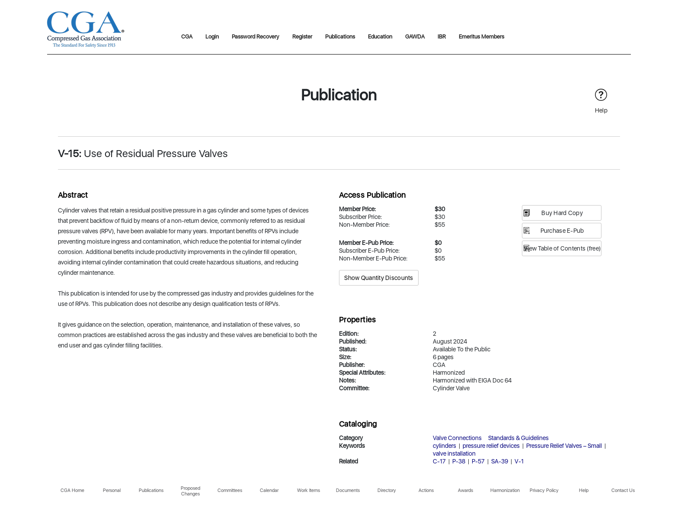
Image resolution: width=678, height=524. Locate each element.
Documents (348, 490)
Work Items (308, 490)
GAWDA (415, 36)
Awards (465, 490)
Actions (426, 490)
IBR (442, 36)
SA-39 (499, 461)
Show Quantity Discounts (378, 277)
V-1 (519, 461)
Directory (386, 490)
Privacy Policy (544, 490)
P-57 (478, 461)
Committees (229, 490)
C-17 (439, 461)
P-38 (458, 461)
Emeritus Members (481, 36)
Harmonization (505, 490)
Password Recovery (255, 36)
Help (583, 490)
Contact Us (623, 490)
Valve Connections (457, 437)
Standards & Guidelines (518, 437)
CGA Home (72, 490)
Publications (340, 36)
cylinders (444, 445)
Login (212, 36)
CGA (186, 36)
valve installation (454, 453)
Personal (112, 490)
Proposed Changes (190, 491)
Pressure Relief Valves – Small (564, 445)
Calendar (269, 490)
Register (302, 36)
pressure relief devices (491, 445)
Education (380, 36)
